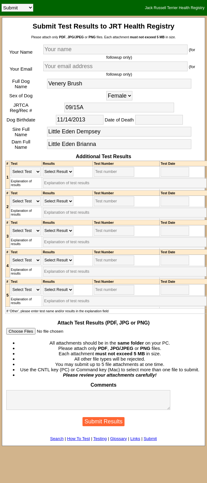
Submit (150, 442)
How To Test (78, 442)
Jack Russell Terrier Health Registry (174, 8)
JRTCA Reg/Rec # (21, 107)
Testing (100, 442)
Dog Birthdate (21, 119)
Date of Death (119, 119)
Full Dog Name (21, 83)
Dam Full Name (21, 144)
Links (135, 442)
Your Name (21, 52)
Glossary (118, 442)
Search (57, 442)
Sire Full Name (20, 131)
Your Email (21, 69)
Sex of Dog (21, 95)
